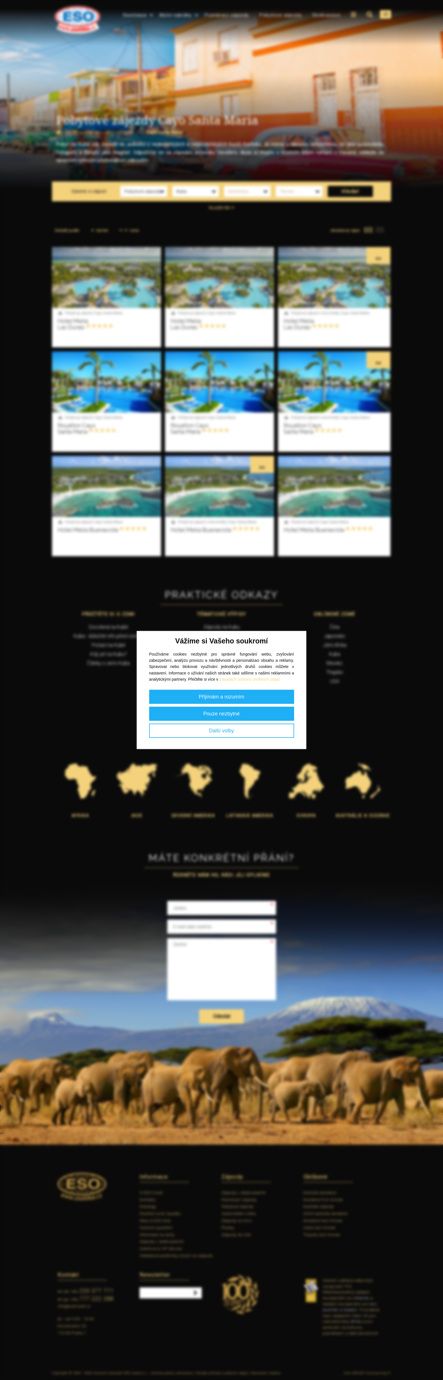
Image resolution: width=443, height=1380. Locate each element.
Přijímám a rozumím (221, 697)
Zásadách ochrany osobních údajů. (250, 679)
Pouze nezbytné (221, 714)
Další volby (221, 730)
